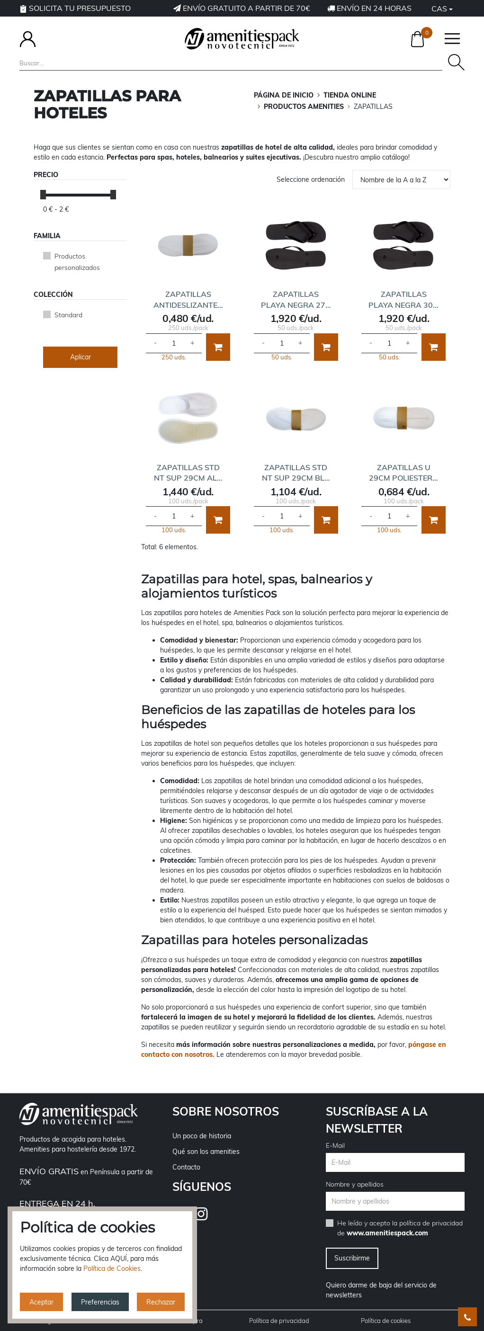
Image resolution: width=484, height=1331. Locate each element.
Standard (68, 315)
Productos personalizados (77, 262)
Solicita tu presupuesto (75, 8)
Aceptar (41, 1302)
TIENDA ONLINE (349, 95)
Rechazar (160, 1302)
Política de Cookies (112, 1268)
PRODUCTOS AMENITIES (304, 106)
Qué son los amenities (206, 1151)
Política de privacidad (279, 1320)
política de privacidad (431, 1223)
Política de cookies (386, 1320)
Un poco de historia (201, 1136)
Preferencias (100, 1302)
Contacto (186, 1167)
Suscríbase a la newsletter (377, 1119)
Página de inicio (284, 95)
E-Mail (335, 1145)
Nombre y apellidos (355, 1184)
